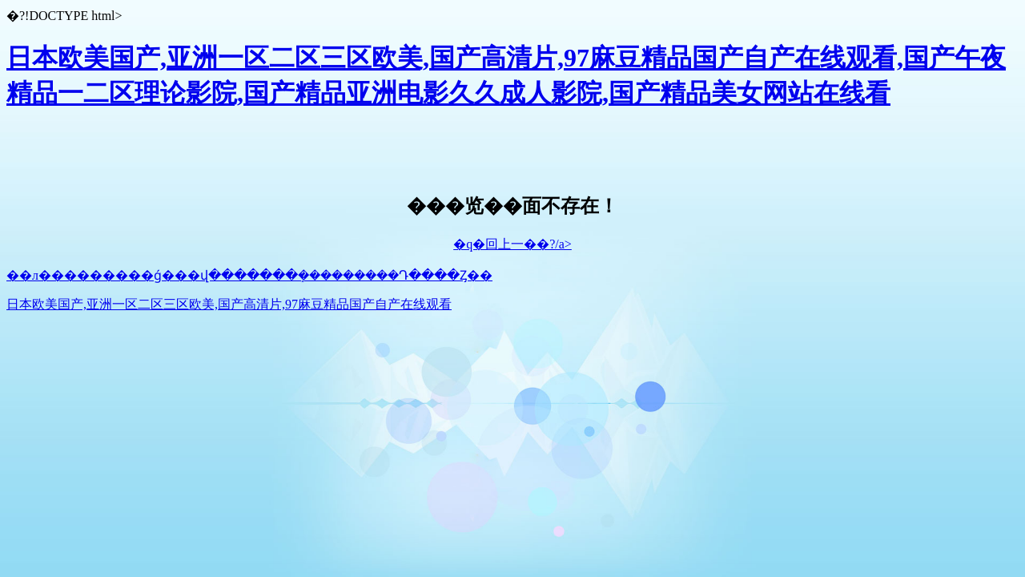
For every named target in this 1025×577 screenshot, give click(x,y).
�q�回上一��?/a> (512, 244)
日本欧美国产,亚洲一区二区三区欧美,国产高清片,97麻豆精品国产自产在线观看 (229, 304)
